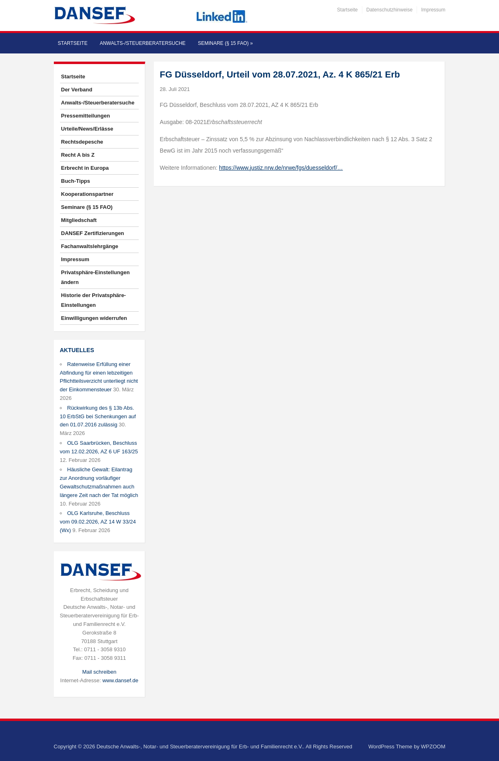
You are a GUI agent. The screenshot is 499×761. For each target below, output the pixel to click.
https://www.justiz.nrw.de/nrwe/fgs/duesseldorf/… (281, 167)
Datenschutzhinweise (389, 10)
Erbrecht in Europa (85, 168)
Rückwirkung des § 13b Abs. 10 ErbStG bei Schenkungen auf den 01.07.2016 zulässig (98, 416)
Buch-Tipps (75, 181)
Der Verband (77, 90)
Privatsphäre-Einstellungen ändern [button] (95, 277)
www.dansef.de (120, 680)
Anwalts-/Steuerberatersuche (142, 43)
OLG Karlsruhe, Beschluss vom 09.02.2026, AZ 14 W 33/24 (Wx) (98, 521)
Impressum (433, 10)
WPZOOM (433, 746)
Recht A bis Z (78, 155)
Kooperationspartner (87, 194)
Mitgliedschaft (79, 220)
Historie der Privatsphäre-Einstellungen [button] (93, 300)
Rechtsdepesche (82, 142)
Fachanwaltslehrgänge (89, 246)
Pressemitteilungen (85, 116)
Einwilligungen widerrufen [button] (94, 318)
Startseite (347, 10)
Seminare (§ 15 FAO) (225, 43)
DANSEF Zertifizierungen (92, 233)
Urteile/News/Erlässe (87, 129)
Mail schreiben (99, 672)
